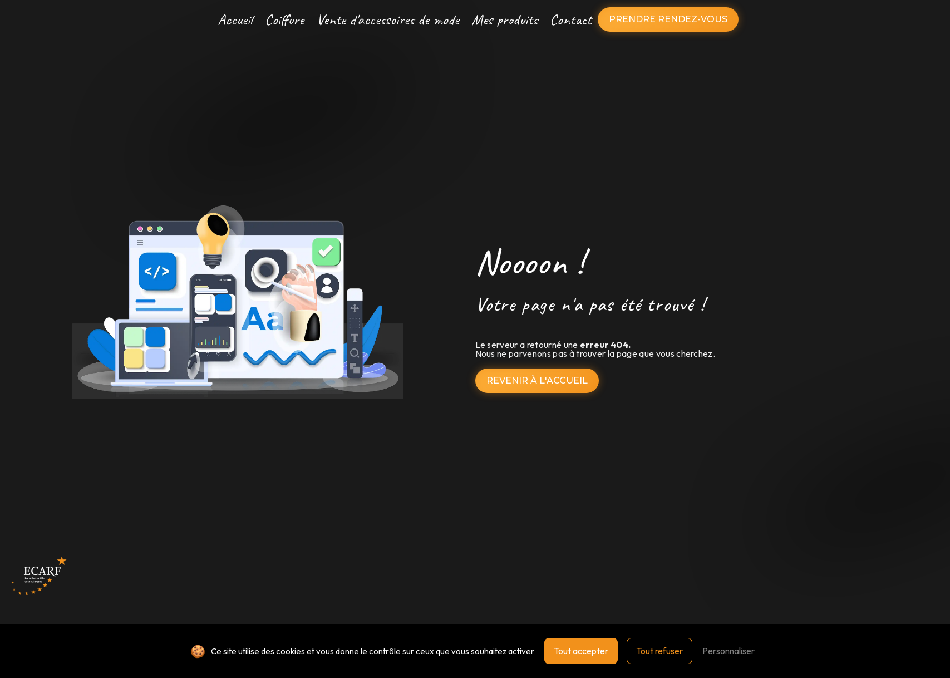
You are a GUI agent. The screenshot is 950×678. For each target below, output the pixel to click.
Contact (571, 19)
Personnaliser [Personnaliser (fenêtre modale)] (728, 650)
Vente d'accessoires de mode (388, 19)
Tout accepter (581, 650)
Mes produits (504, 19)
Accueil (235, 19)
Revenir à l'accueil (537, 380)
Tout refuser (659, 650)
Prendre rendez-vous (668, 19)
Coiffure (284, 19)
